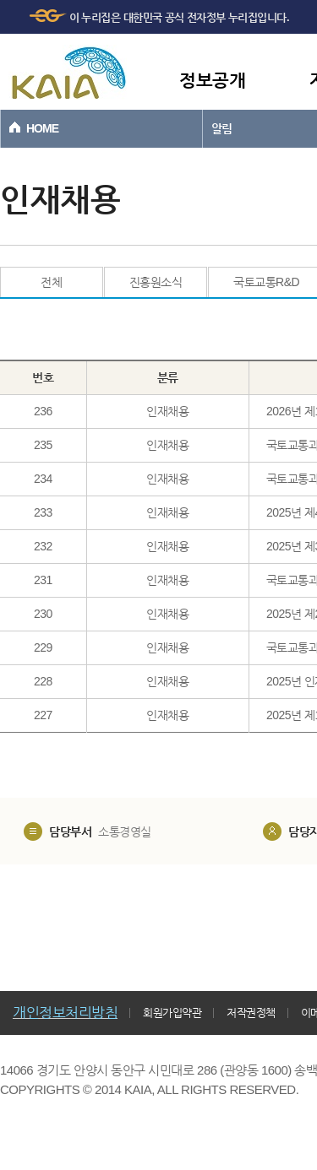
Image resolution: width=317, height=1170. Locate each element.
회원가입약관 (172, 1012)
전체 (51, 282)
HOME (42, 128)
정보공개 (212, 79)
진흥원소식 (156, 282)
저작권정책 (251, 1012)
